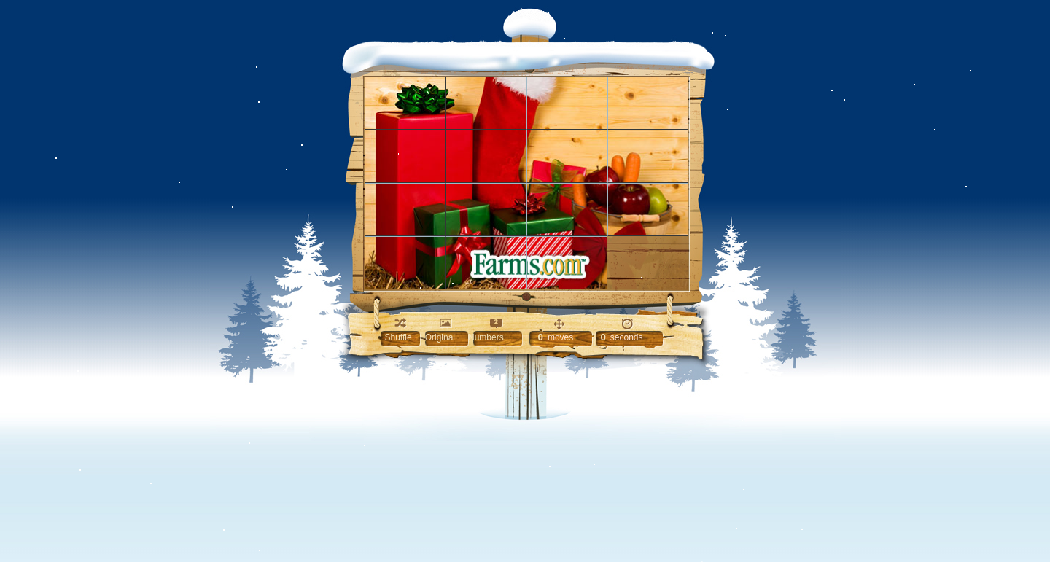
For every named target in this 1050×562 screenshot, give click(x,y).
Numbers (486, 337)
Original (440, 337)
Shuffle (398, 337)
